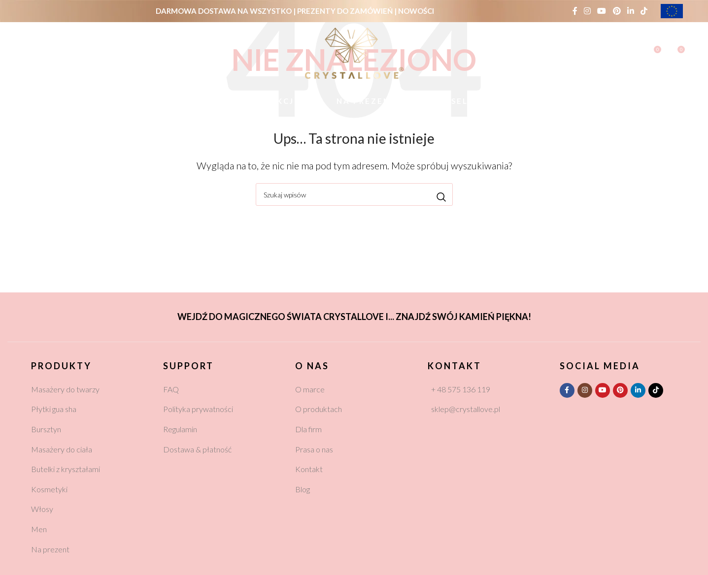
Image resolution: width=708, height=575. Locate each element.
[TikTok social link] (644, 10)
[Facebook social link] (574, 10)
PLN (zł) (172, 52)
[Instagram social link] (587, 10)
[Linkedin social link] (630, 10)
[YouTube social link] (601, 10)
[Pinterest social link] (616, 10)
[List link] (89, 389)
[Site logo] (354, 51)
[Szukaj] (30, 53)
